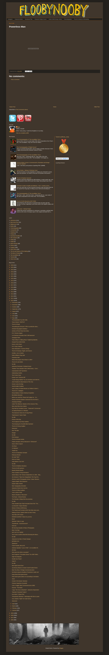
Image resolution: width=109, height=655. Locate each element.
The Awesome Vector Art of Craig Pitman (22, 412)
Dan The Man (15, 430)
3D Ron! (14, 550)
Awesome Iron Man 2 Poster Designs (21, 539)
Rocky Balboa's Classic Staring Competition (23, 393)
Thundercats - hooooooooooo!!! (20, 523)
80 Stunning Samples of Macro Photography (23, 527)
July (13, 313)
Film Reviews (15, 437)
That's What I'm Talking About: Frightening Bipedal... (25, 339)
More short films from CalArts (19, 406)
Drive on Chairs (16, 459)
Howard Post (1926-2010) (18, 342)
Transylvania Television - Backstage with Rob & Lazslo (25, 596)
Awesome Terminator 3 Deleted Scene (21, 366)
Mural (13, 519)
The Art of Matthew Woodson (19, 466)
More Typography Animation (19, 486)
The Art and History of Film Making (19, 251)
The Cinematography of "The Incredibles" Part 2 (29, 154)
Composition (14, 230)
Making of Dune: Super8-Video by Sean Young (23, 512)
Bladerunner (14, 224)
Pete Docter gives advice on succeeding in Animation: (25, 576)
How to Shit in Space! (17, 443)
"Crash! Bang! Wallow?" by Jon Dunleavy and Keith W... (26, 379)
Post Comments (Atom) (22, 109)
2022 (12, 274)
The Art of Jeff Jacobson (18, 468)
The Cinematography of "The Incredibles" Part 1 (29, 139)
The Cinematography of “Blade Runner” (27, 147)
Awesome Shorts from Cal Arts (19, 488)
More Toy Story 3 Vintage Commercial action (23, 570)
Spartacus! (14, 543)
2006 (12, 619)
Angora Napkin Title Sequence (19, 481)
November (15, 304)
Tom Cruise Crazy (16, 375)
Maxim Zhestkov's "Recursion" (19, 494)
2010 (12, 300)
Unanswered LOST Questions (19, 370)
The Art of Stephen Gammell (24, 178)
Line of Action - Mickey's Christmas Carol (27, 170)
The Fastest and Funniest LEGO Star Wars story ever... (26, 510)
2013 (12, 293)
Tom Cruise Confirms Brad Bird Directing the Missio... (25, 534)
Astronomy (13, 220)
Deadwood (13, 232)
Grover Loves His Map (17, 384)
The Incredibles (14, 255)
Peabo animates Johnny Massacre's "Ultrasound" (24, 441)
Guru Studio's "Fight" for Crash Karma (21, 598)
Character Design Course (40, 19)
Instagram (10, 19)
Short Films (13, 249)
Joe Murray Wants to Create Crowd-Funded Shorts (25, 567)
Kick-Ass (14, 525)
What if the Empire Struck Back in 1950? (22, 359)
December (15, 302)
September (15, 309)
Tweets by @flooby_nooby (62, 136)
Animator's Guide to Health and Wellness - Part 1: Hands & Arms (33, 185)
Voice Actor (13, 259)
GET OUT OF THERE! (17, 532)
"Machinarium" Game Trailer (19, 415)
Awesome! (14, 428)
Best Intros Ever (15, 222)
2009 (12, 613)
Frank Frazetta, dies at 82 (18, 545)
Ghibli (12, 239)
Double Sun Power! (17, 559)
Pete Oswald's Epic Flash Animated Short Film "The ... (25, 503)
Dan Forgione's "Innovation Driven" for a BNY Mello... (25, 554)
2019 (12, 280)
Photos (12, 245)
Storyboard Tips (28, 19)
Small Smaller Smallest (18, 386)
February (14, 608)
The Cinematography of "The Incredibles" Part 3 (29, 193)
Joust (13, 578)
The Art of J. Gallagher (17, 390)
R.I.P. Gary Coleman (17, 346)
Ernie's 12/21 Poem (17, 344)
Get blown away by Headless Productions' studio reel (25, 572)
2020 (12, 278)
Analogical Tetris (16, 337)
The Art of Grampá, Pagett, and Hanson (22, 350)
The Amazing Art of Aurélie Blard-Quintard (22, 424)
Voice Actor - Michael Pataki (24, 209)
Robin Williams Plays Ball (18, 355)
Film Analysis (14, 237)
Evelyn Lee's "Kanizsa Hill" (18, 377)
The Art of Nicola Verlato (18, 439)
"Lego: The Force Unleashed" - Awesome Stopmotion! (25, 589)
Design (12, 233)
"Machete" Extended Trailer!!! (19, 592)
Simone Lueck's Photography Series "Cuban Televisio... (26, 479)
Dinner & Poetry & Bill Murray (19, 508)
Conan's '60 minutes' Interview (19, 581)
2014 (12, 291)
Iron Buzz (14, 446)
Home (54, 106)
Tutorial (12, 257)
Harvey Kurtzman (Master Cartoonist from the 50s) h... (25, 399)
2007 (12, 617)
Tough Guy (14, 450)
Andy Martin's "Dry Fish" (18, 461)
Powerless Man (16, 357)
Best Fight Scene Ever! (18, 565)
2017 (12, 285)
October (14, 306)
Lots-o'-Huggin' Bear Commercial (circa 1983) (23, 585)
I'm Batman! (15, 448)
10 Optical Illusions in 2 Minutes (20, 410)
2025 (12, 267)
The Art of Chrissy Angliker (18, 426)
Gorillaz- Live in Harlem (18, 353)
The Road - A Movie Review (19, 497)
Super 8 (14, 561)
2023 (12, 271)
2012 (12, 296)
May (13, 318)
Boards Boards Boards (17, 470)
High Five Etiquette (17, 556)
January (14, 610)
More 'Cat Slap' (16, 530)
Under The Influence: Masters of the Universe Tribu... (25, 404)
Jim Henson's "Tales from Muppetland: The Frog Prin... (25, 477)
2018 (12, 282)
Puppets (13, 247)
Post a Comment (15, 79)
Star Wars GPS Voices (17, 514)
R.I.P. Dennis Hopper (17, 333)
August (14, 311)
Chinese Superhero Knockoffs (19, 583)
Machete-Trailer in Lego (18, 521)
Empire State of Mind (17, 483)
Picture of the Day (16, 419)
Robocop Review (16, 454)
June (13, 315)
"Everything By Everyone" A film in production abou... (25, 326)
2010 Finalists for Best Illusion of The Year (22, 381)
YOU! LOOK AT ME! (17, 492)
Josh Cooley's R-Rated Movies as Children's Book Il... (25, 388)
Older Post (97, 106)
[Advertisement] (54, 93)
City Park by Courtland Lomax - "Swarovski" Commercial (26, 408)
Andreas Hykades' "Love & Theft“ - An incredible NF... (25, 547)
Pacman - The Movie (17, 587)
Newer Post (12, 106)
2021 (12, 276)
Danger (14, 432)
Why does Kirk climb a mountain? (20, 552)
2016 (12, 287)
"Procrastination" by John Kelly (19, 320)
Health (12, 241)
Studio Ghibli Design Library (55, 19)
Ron (19, 127)
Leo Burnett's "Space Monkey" (19, 505)
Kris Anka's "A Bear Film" (18, 594)
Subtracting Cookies (17, 373)
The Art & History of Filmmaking (81, 19)
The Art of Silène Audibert (18, 490)
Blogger (61, 648)
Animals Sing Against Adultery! (19, 328)
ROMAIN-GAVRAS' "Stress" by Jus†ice (22, 516)
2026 (12, 265)
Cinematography (68, 19)
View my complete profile (22, 133)
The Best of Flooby (15, 253)
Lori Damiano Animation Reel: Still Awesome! (23, 335)
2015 (12, 289)
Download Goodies (15, 235)
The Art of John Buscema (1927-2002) (26, 201)
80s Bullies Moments (17, 395)
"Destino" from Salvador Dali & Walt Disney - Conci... (25, 368)
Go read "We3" (16, 457)
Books (12, 226)
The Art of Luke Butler (17, 362)
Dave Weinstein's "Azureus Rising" (20, 348)
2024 (12, 269)
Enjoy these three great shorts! (19, 574)
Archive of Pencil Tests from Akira (20, 331)
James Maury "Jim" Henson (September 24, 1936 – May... (26, 474)
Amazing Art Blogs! (17, 401)
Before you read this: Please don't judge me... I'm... (25, 397)
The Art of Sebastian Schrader (19, 452)
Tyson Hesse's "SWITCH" (18, 322)
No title (14, 364)
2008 (12, 615)
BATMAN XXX (15, 541)
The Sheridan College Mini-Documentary (22, 499)
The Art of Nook (16, 324)
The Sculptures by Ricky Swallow (20, 421)
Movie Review (14, 243)
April (13, 603)
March (14, 606)
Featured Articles (19, 19)
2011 (12, 298)
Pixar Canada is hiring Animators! (20, 472)
